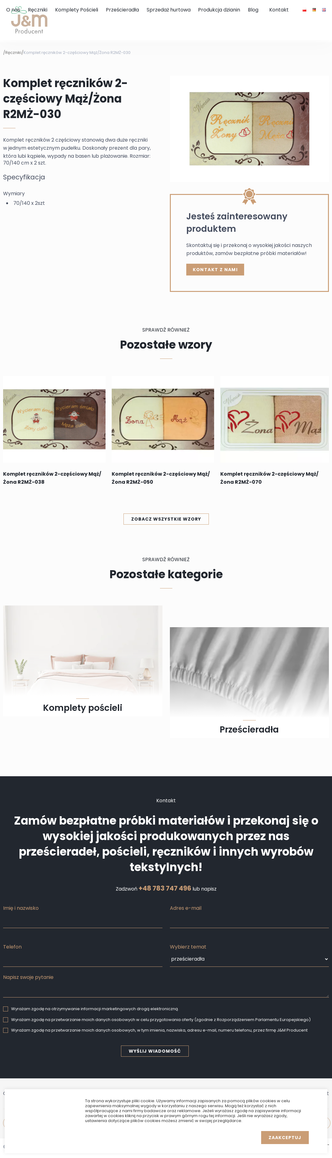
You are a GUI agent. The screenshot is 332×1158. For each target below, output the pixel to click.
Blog (253, 9)
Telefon (12, 946)
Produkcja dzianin (219, 9)
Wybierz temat (188, 946)
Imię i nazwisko (21, 908)
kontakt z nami (215, 269)
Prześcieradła (122, 9)
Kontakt (279, 9)
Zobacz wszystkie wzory (166, 519)
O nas (13, 9)
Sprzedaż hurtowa (169, 9)
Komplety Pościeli (76, 9)
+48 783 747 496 (165, 888)
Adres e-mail (185, 908)
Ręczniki (37, 9)
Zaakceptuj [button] (285, 1137)
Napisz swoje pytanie (28, 977)
